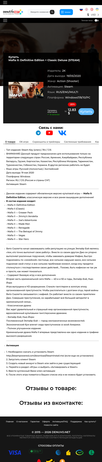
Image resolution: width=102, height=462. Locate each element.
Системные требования (77, 142)
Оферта (46, 421)
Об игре (24, 142)
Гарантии (35, 421)
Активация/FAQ (60, 421)
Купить (86, 112)
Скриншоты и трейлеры (46, 142)
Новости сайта (51, 425)
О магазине (22, 421)
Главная (10, 421)
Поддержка (76, 421)
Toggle (97, 20)
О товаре (10, 142)
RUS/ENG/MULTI (67, 92)
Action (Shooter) (68, 81)
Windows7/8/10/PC (77, 97)
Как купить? (90, 421)
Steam (68, 86)
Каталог (68, 12)
